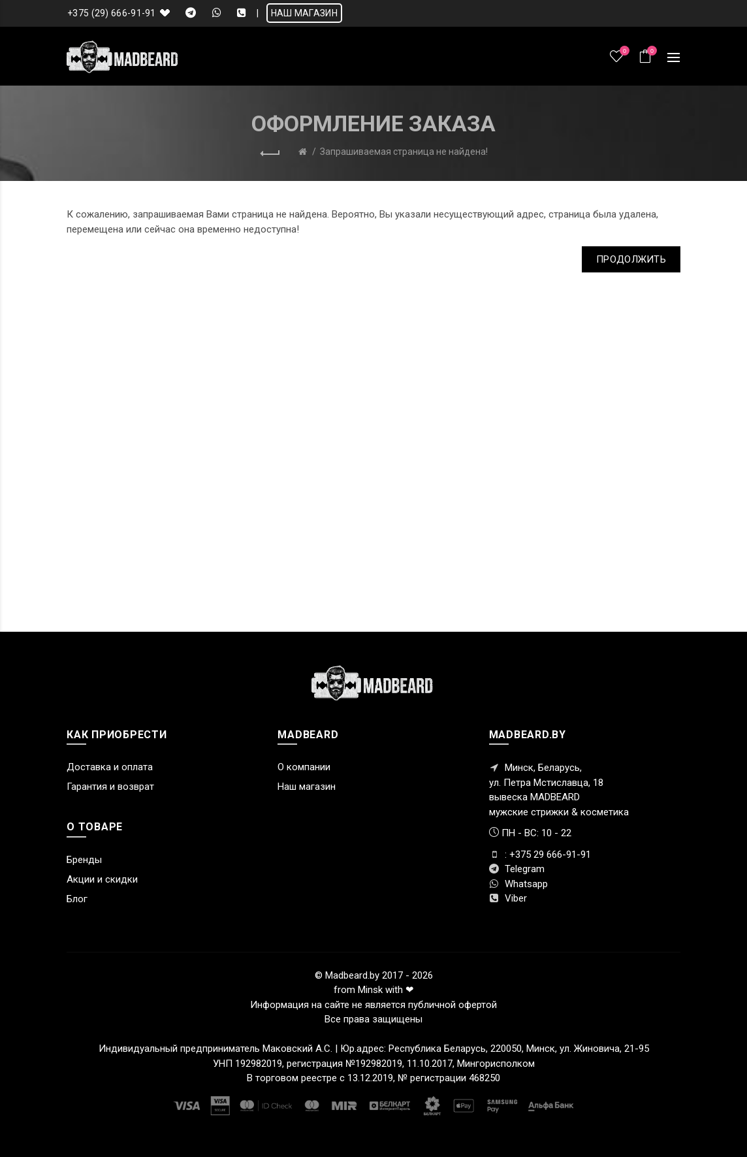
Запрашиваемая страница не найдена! (404, 151)
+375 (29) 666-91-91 (111, 13)
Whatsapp (518, 884)
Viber (508, 898)
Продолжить (631, 259)
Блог (77, 899)
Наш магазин (307, 786)
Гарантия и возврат (110, 786)
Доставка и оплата (110, 767)
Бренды (84, 860)
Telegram (517, 869)
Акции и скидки (102, 879)
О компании (304, 767)
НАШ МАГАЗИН (304, 13)
